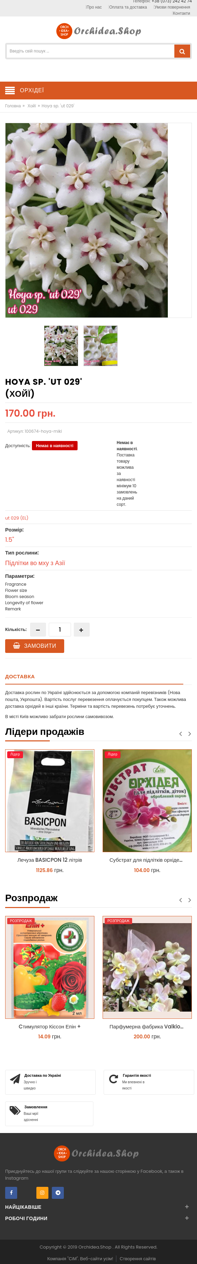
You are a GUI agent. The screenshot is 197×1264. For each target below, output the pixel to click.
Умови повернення (172, 7)
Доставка (20, 676)
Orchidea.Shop (96, 1247)
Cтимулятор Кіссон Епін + (50, 1026)
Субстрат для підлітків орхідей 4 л (148, 859)
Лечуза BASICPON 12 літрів (50, 859)
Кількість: (16, 629)
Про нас (94, 7)
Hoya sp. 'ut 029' (58, 106)
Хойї (31, 106)
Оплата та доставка (128, 7)
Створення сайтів (138, 1258)
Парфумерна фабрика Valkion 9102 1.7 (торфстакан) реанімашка (148, 1026)
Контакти (181, 13)
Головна (13, 106)
